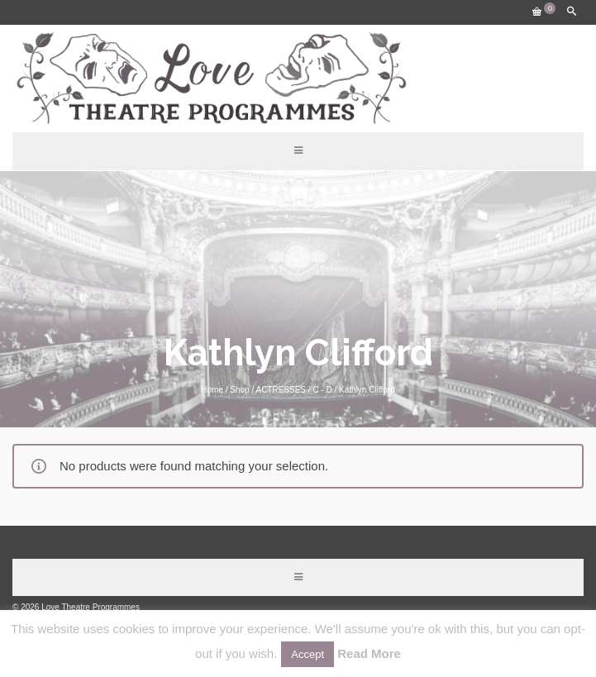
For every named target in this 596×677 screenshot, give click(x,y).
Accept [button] (307, 654)
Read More (369, 653)
